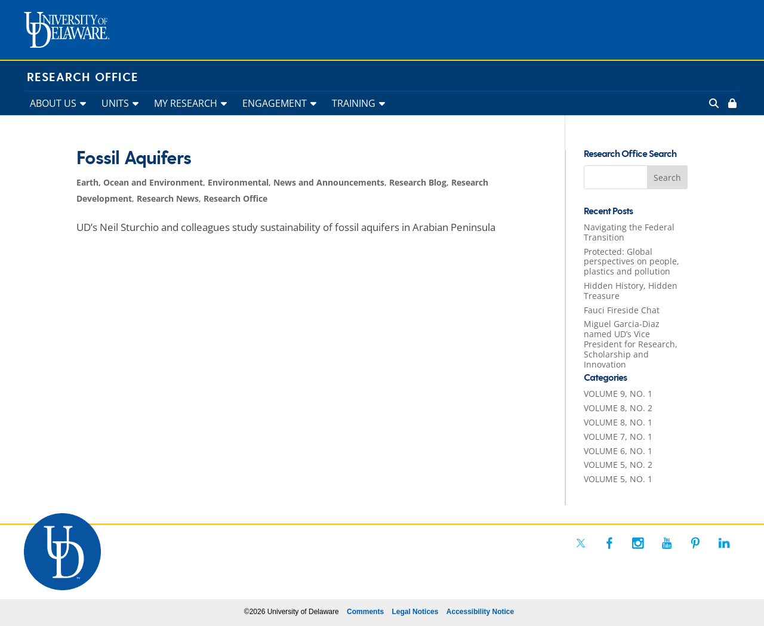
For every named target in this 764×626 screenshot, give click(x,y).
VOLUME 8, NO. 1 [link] (618, 422)
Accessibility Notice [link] (480, 612)
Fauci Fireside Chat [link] (622, 310)
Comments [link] (365, 612)
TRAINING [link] (353, 103)
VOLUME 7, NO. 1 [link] (618, 436)
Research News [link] (168, 198)
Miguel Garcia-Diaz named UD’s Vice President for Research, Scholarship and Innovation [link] (630, 343)
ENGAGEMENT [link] (274, 103)
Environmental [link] (238, 182)
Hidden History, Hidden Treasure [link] (630, 290)
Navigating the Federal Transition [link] (629, 232)
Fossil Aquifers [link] (133, 159)
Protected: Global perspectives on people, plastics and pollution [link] (631, 261)
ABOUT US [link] (53, 103)
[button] (667, 177)
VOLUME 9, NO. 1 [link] (618, 393)
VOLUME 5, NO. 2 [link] (618, 464)
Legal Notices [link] (415, 612)
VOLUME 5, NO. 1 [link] (618, 479)
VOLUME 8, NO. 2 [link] (618, 408)
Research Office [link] (82, 77)
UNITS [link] (115, 103)
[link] (731, 103)
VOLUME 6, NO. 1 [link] (618, 451)
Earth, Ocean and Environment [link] (139, 182)
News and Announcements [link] (328, 182)
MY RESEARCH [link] (185, 103)
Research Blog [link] (417, 182)
